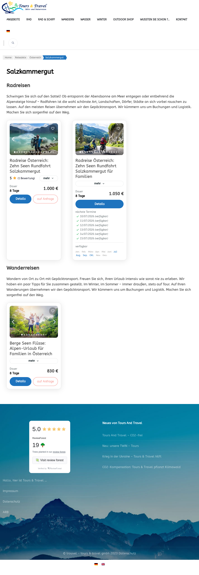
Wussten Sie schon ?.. (154, 19)
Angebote (13, 19)
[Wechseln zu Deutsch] (96, 565)
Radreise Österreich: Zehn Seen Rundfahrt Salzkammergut (30, 166)
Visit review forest (50, 461)
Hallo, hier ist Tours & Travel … (25, 481)
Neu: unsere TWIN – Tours (120, 447)
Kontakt (181, 19)
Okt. (92, 256)
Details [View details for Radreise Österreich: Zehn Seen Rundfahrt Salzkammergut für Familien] (99, 204)
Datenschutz (11, 502)
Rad (29, 19)
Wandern (67, 19)
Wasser (85, 19)
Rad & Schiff (46, 19)
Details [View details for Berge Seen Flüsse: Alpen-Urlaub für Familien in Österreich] (20, 382)
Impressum (10, 492)
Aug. (78, 256)
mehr (45, 180)
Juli (115, 252)
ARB (6, 513)
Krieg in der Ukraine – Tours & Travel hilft (131, 457)
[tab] (14, 152)
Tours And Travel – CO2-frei (122, 436)
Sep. (85, 256)
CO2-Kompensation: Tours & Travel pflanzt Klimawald (141, 468)
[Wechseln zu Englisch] (103, 565)
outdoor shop (123, 19)
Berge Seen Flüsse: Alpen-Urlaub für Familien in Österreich (31, 349)
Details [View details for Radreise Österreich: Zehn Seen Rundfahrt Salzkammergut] (20, 202)
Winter (102, 19)
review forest (59, 453)
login (6, 524)
